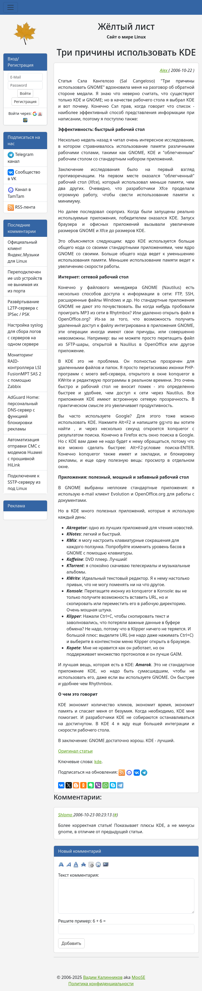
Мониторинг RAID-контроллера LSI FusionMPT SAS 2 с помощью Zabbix (24, 370)
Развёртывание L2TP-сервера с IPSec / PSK (23, 308)
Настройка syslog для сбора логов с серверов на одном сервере (25, 334)
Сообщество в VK (24, 175)
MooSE (138, 977)
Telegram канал (20, 157)
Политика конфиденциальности (101, 984)
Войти (25, 93)
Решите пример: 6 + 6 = (82, 921)
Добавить (71, 943)
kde (98, 761)
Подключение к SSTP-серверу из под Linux (24, 482)
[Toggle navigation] (10, 7)
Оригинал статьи (75, 751)
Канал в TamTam (19, 193)
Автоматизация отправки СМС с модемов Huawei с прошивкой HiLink (25, 452)
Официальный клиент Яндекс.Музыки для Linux (23, 251)
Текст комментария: (78, 875)
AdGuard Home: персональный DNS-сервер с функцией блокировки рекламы (23, 413)
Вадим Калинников (103, 977)
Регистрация (25, 101)
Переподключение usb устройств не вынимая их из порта (25, 281)
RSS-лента (21, 207)
